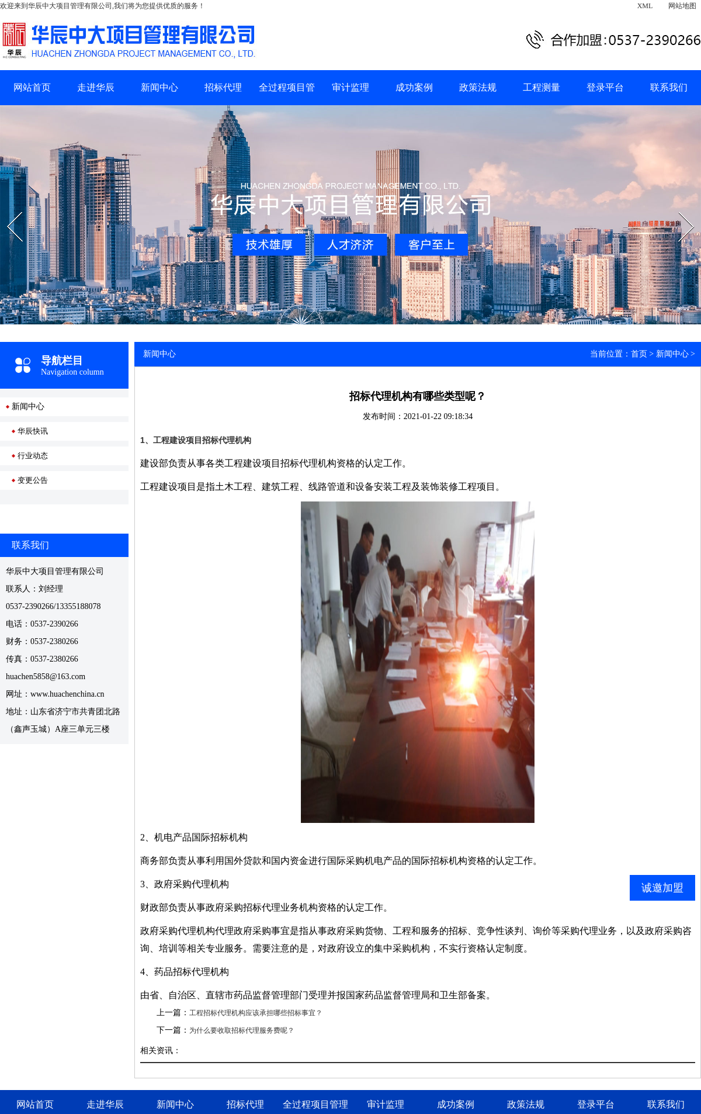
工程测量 (541, 87)
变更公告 (33, 480)
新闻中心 (159, 87)
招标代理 (223, 87)
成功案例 (414, 87)
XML (645, 6)
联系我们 (669, 87)
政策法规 (478, 87)
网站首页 (32, 87)
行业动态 (33, 455)
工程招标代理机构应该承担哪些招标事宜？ (255, 1013)
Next (678, 208)
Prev (6, 208)
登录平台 (605, 87)
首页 (639, 354)
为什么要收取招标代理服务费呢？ (241, 1030)
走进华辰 (95, 87)
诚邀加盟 (662, 888)
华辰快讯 (33, 431)
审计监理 (350, 87)
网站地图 (682, 6)
